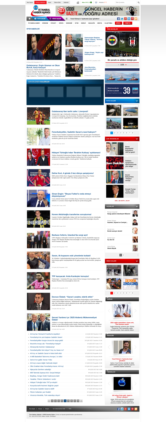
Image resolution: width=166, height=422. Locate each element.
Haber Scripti (45, 416)
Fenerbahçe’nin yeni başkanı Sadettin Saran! (46, 337)
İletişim (47, 408)
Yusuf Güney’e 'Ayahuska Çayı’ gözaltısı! (84, 19)
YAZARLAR (110, 206)
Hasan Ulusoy (119, 221)
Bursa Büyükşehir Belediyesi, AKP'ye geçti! (130, 149)
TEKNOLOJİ (111, 372)
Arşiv (49, 2)
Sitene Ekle (57, 2)
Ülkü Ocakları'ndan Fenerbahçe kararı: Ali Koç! (47, 366)
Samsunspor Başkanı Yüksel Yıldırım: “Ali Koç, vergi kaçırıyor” (93, 39)
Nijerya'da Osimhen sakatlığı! (40, 369)
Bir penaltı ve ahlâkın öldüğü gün (122, 60)
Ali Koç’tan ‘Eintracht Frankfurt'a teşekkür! (45, 334)
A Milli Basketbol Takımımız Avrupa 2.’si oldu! (46, 357)
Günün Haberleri (40, 2)
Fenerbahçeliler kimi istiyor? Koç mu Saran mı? (47, 350)
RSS (70, 408)
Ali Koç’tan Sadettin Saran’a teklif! (42, 389)
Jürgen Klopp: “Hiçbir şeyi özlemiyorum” (93, 53)
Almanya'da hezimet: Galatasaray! (42, 347)
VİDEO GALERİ (111, 261)
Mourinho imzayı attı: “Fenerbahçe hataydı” (45, 344)
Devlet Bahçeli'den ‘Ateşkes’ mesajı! (129, 177)
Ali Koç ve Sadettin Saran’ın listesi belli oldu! (46, 353)
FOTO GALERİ (111, 101)
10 (78, 401)
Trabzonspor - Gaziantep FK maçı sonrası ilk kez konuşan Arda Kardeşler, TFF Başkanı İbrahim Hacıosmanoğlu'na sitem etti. (77, 278)
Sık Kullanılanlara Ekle (59, 408)
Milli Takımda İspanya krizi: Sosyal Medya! (45, 373)
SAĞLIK (109, 299)
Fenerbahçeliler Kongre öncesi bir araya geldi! (46, 340)
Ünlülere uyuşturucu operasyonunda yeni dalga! (130, 163)
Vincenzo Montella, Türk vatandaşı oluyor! (45, 395)
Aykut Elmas (119, 247)
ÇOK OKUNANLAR (112, 139)
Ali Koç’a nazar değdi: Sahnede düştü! (43, 363)
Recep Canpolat (119, 213)
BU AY (128, 200)
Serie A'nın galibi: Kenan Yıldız (41, 360)
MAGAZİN (110, 335)
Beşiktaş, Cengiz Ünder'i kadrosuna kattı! (45, 376)
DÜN (116, 200)
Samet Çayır (119, 239)
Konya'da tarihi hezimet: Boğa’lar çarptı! (44, 386)
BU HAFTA (122, 200)
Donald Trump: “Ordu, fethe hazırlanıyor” (130, 191)
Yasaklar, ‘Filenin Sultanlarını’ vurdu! (43, 379)
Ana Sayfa (30, 2)
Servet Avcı (119, 230)
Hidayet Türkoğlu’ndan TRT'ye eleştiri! (43, 382)
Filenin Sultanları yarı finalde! (40, 392)
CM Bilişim (53, 416)
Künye (40, 408)
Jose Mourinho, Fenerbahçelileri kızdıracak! (90, 69)
